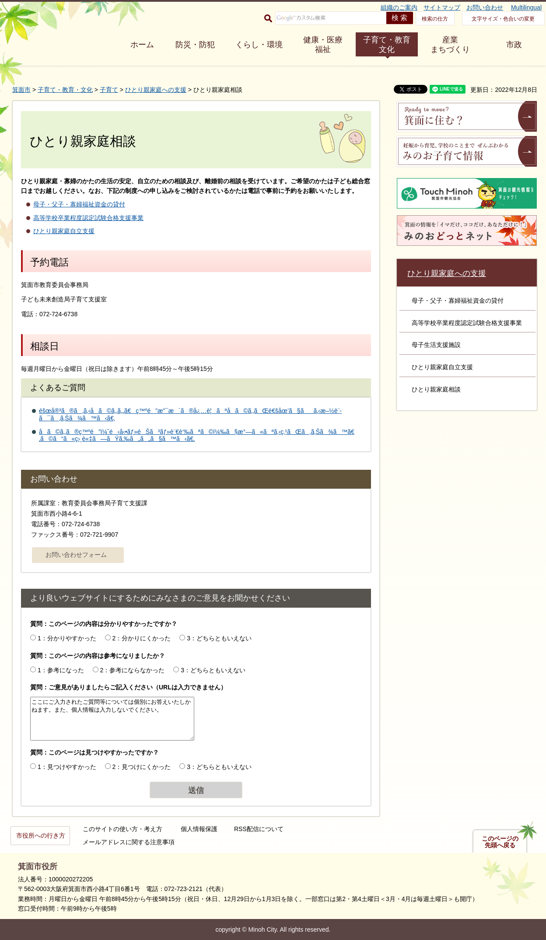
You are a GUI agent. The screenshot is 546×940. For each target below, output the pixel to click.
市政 (514, 44)
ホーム (142, 44)
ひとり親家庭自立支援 (63, 230)
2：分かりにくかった (141, 638)
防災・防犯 (195, 44)
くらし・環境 (259, 44)
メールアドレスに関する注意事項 (129, 842)
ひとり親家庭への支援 (155, 89)
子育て (109, 89)
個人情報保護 (199, 828)
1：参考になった (61, 670)
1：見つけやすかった (67, 766)
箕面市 (21, 89)
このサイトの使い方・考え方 (122, 828)
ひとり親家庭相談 (436, 389)
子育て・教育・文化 (65, 89)
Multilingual (526, 7)
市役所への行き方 (40, 835)
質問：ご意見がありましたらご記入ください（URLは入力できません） (128, 687)
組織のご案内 (399, 7)
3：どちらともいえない (219, 638)
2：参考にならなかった (132, 670)
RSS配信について (259, 828)
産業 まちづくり (450, 44)
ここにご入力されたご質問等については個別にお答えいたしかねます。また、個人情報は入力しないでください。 (112, 719)
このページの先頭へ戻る (500, 842)
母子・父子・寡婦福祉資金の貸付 (79, 204)
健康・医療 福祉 (323, 44)
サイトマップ (442, 7)
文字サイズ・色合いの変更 (503, 19)
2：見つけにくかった (141, 766)
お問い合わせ (484, 7)
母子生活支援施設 (436, 344)
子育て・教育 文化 (386, 44)
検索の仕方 (435, 19)
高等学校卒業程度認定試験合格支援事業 (88, 217)
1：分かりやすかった (67, 638)
